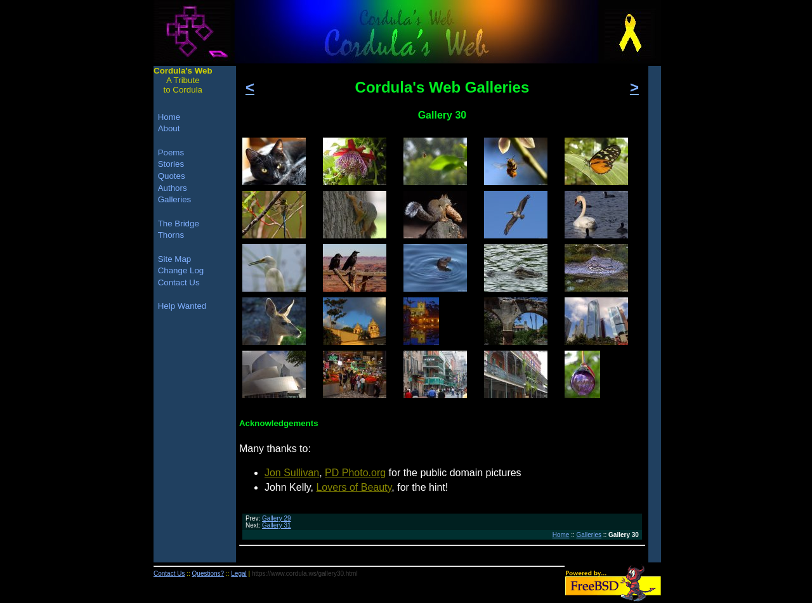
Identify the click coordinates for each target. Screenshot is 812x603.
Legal (238, 573)
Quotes (171, 176)
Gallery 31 (276, 525)
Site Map (175, 259)
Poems (171, 152)
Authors (172, 188)
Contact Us (179, 282)
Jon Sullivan (292, 472)
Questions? (208, 573)
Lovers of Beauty (353, 487)
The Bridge (178, 223)
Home (561, 534)
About (169, 128)
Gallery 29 (276, 518)
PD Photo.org (355, 472)
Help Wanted (182, 306)
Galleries (589, 534)
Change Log (181, 270)
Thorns (171, 235)
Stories (171, 164)
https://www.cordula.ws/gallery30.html (305, 573)
